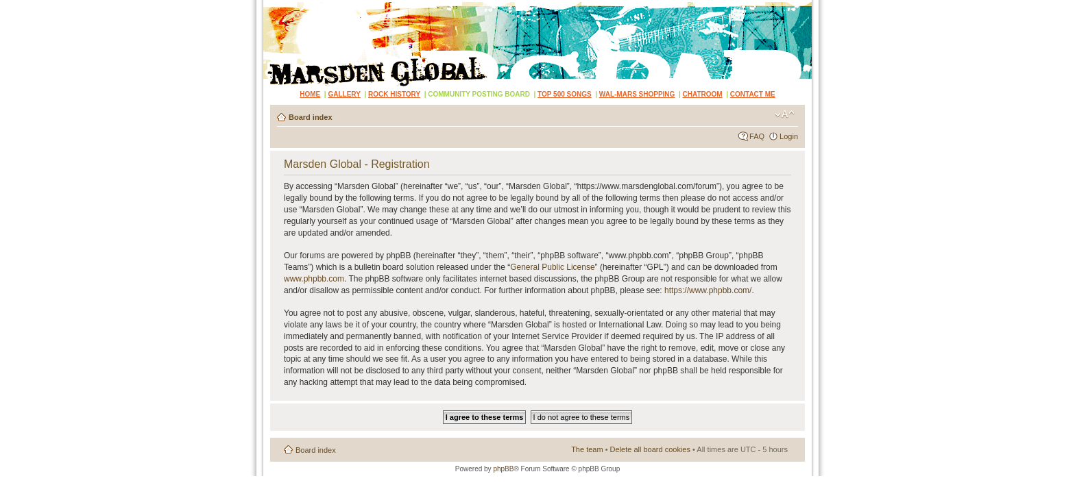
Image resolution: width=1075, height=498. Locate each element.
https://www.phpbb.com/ (707, 290)
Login (789, 136)
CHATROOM (703, 94)
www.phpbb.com (314, 279)
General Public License (552, 267)
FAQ (756, 136)
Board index (311, 117)
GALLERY (344, 94)
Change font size (785, 114)
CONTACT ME (752, 94)
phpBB (503, 469)
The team (587, 449)
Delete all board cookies (650, 449)
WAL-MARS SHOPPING (637, 94)
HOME (310, 94)
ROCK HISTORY (394, 94)
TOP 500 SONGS (565, 94)
